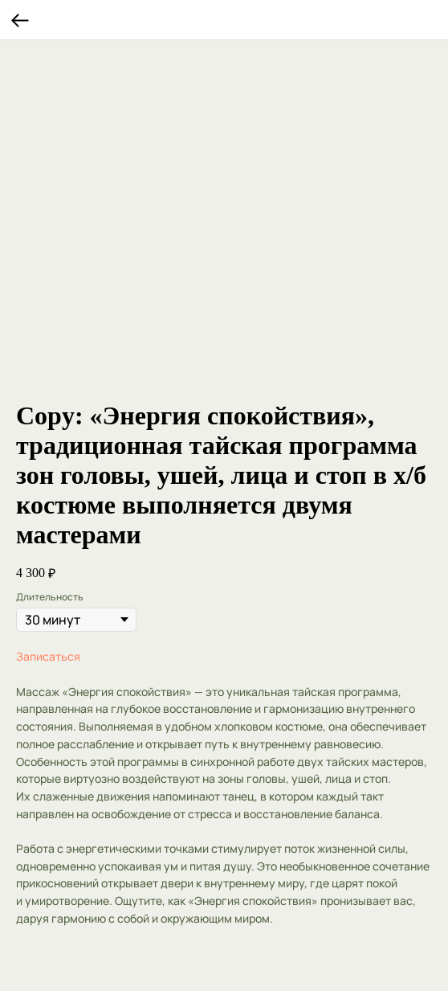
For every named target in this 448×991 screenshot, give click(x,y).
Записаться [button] (48, 656)
